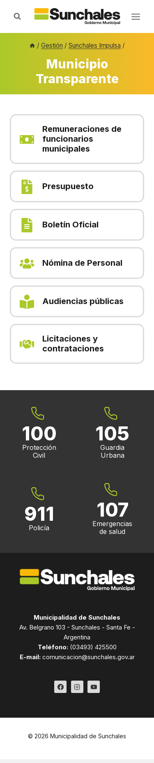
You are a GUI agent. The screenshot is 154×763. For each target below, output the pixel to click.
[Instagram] (77, 687)
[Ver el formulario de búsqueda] (17, 16)
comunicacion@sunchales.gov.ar (88, 657)
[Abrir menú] (135, 16)
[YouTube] (93, 687)
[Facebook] (60, 687)
